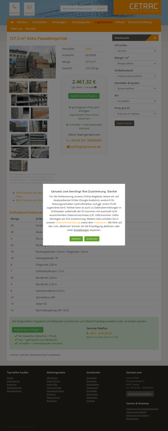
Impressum (100, 222)
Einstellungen (81, 230)
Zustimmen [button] (91, 238)
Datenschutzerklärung (68, 222)
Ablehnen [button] (76, 238)
